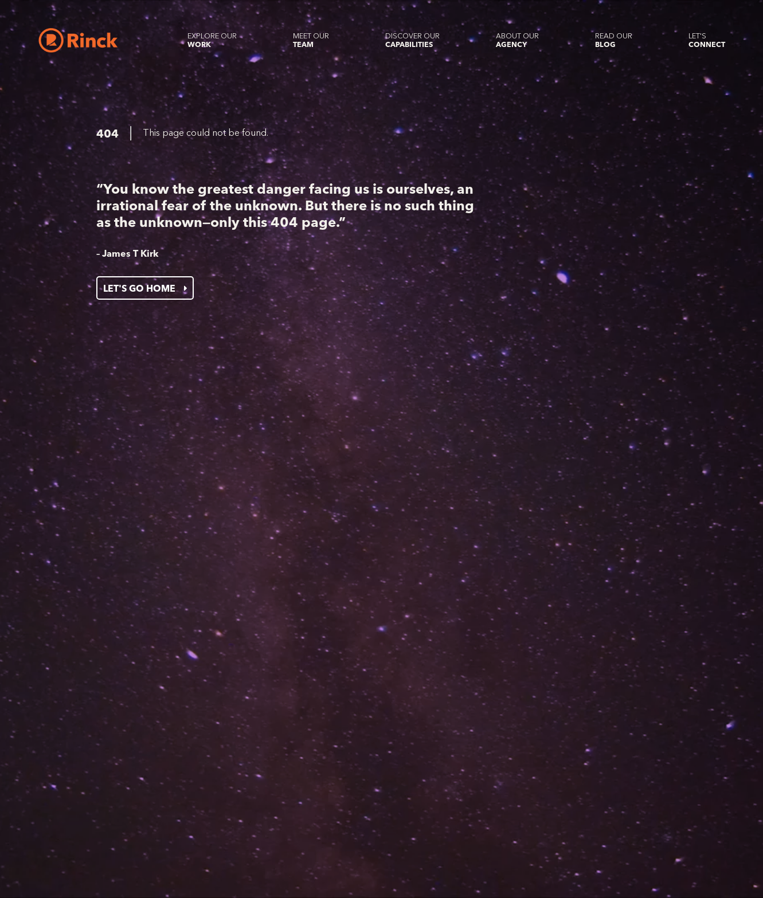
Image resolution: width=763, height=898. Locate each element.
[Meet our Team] (311, 40)
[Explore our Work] (212, 40)
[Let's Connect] (706, 40)
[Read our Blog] (613, 40)
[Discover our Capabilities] (412, 40)
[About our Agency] (517, 40)
